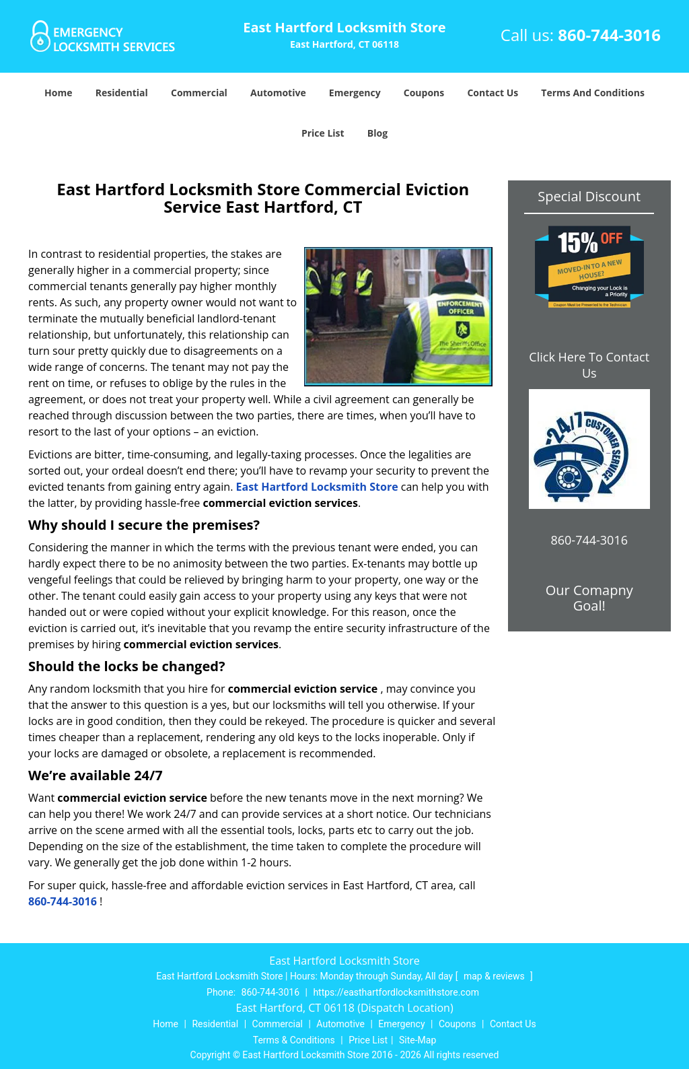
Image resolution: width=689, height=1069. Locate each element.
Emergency (355, 92)
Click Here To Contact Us (589, 365)
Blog (377, 133)
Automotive (278, 92)
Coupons (424, 92)
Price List (322, 133)
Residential (122, 92)
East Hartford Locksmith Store (317, 486)
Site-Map (417, 1040)
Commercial (199, 92)
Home (58, 92)
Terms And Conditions (593, 92)
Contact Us (492, 92)
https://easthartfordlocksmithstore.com (396, 992)
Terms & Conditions (294, 1040)
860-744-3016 (609, 35)
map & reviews (495, 976)
